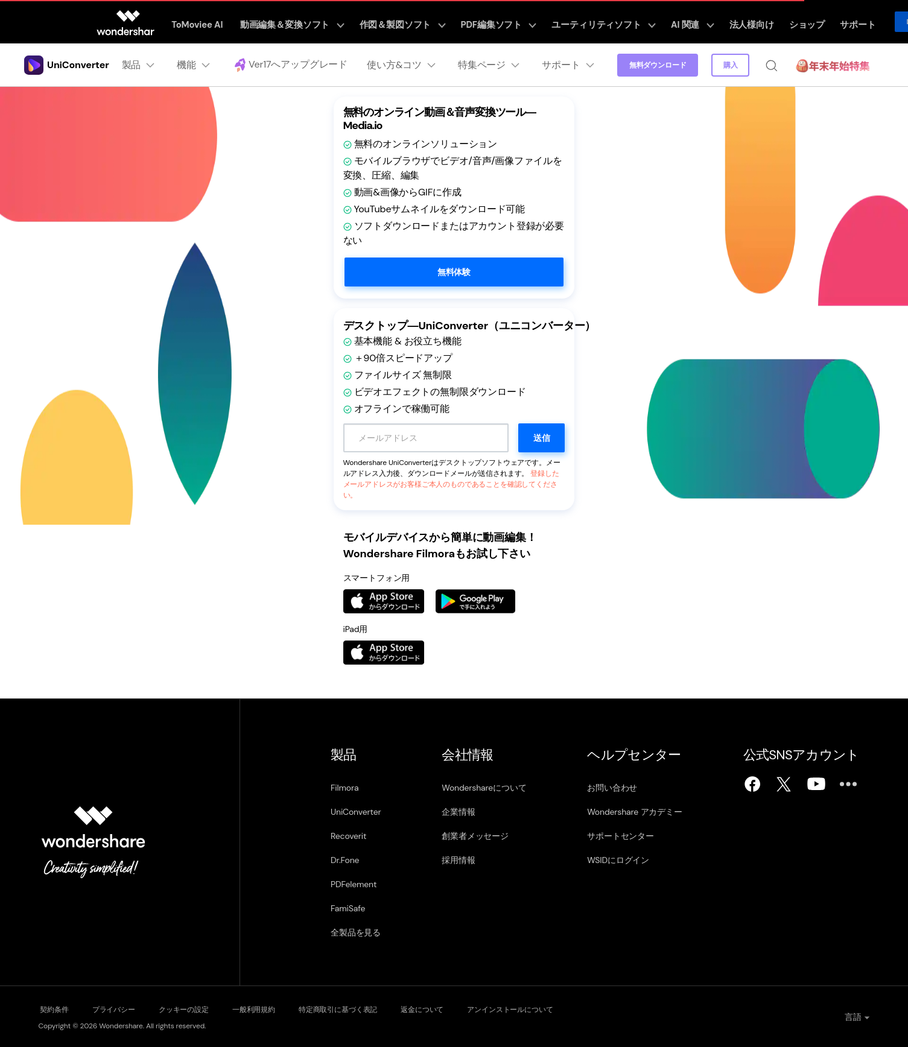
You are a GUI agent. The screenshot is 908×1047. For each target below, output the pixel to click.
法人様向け (725, 21)
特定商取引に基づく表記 (367, 1008)
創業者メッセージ (475, 835)
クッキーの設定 (198, 1008)
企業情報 (458, 811)
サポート (820, 21)
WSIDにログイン (619, 860)
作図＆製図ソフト (404, 21)
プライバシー (119, 1008)
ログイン (880, 22)
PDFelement (353, 884)
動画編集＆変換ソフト (303, 21)
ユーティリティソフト (590, 21)
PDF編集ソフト (493, 21)
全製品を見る (356, 932)
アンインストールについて (555, 1008)
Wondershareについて (484, 787)
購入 (729, 65)
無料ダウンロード (656, 65)
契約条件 (53, 1008)
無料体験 (454, 272)
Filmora (344, 787)
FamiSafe (348, 908)
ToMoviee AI (214, 21)
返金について (459, 1008)
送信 (541, 437)
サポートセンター (621, 835)
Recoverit (348, 835)
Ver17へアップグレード (288, 65)
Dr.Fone (345, 860)
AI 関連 (672, 21)
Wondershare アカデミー (635, 811)
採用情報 (458, 860)
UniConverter (356, 811)
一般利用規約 (275, 1008)
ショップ (775, 21)
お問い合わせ (613, 787)
